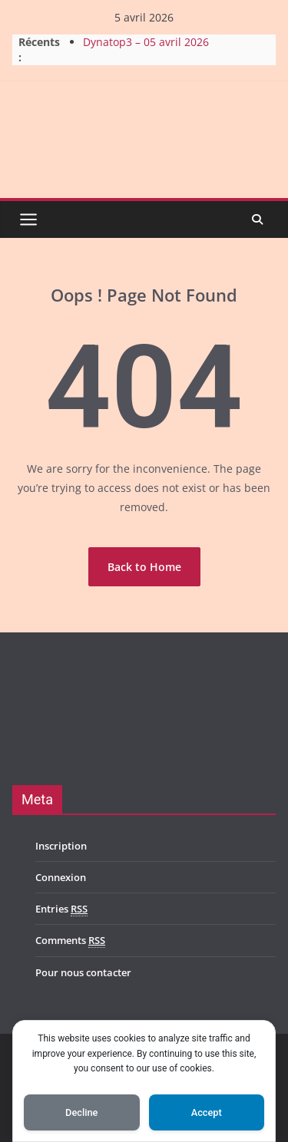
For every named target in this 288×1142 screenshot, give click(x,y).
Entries (61, 909)
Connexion (60, 877)
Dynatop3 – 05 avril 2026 (146, 42)
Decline (81, 1112)
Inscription (61, 846)
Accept (206, 1112)
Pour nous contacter (83, 972)
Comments (70, 940)
